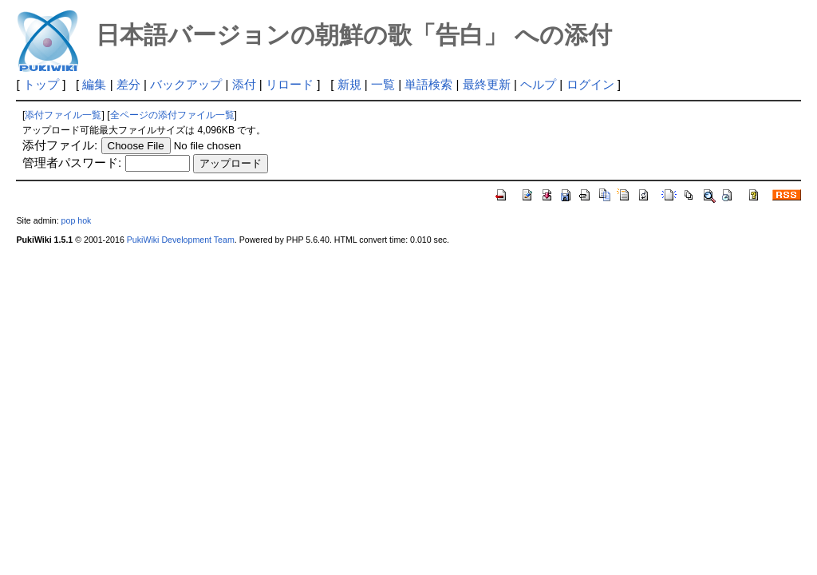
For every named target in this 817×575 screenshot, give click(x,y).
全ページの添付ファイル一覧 (172, 115)
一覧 (383, 84)
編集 (94, 84)
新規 (349, 84)
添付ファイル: (59, 145)
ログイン (590, 84)
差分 (128, 84)
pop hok (76, 220)
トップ (41, 84)
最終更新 (487, 84)
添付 (244, 84)
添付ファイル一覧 (63, 115)
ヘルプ (538, 84)
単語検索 (428, 84)
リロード (290, 84)
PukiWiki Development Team (181, 239)
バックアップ (186, 84)
